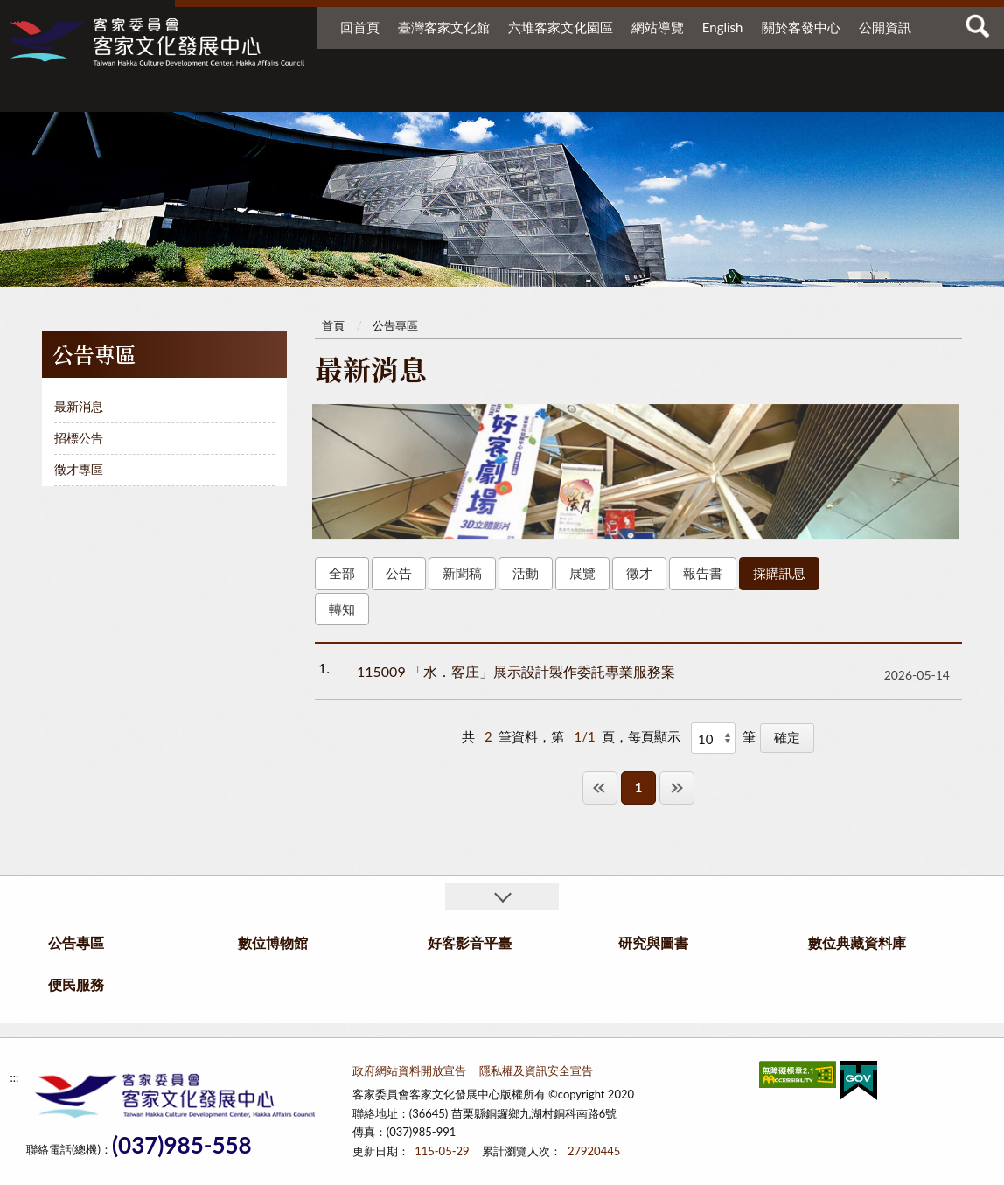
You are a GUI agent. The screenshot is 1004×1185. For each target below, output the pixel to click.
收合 (502, 896)
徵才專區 (78, 469)
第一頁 (599, 787)
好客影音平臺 (522, 94)
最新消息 (78, 406)
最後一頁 (676, 787)
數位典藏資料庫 (760, 94)
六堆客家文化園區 (560, 27)
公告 (399, 573)
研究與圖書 (631, 94)
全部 (342, 573)
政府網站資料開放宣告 (409, 1070)
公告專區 (276, 94)
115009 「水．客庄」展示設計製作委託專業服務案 (516, 671)
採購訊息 (779, 573)
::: (16, 17)
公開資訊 (885, 27)
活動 (525, 573)
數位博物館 (400, 94)
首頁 (333, 325)
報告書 (702, 573)
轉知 (342, 609)
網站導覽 (657, 27)
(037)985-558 (182, 1145)
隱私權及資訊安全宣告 (536, 1070)
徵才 (639, 573)
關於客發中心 (801, 27)
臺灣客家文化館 (444, 27)
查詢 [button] (978, 26)
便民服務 (867, 94)
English (722, 27)
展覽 (582, 573)
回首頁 (360, 27)
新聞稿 (462, 573)
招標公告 (78, 437)
